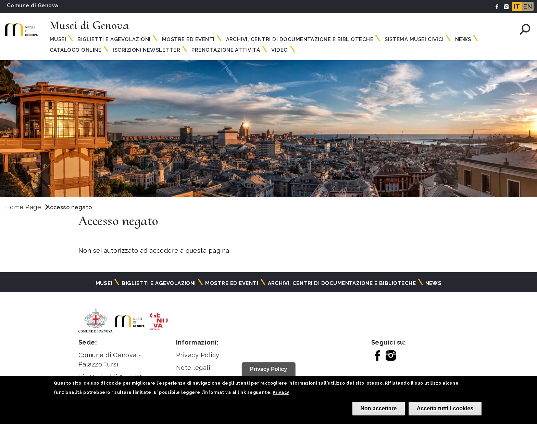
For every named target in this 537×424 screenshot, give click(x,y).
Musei (58, 39)
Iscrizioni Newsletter (146, 50)
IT (517, 6)
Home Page (23, 207)
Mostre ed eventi (188, 39)
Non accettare (379, 408)
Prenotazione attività (225, 50)
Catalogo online (75, 50)
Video (279, 50)
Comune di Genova (32, 5)
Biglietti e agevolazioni (114, 39)
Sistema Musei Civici (414, 39)
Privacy (281, 392)
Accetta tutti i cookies (445, 408)
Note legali (193, 367)
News (463, 39)
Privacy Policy (198, 355)
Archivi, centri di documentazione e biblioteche (300, 39)
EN (527, 6)
